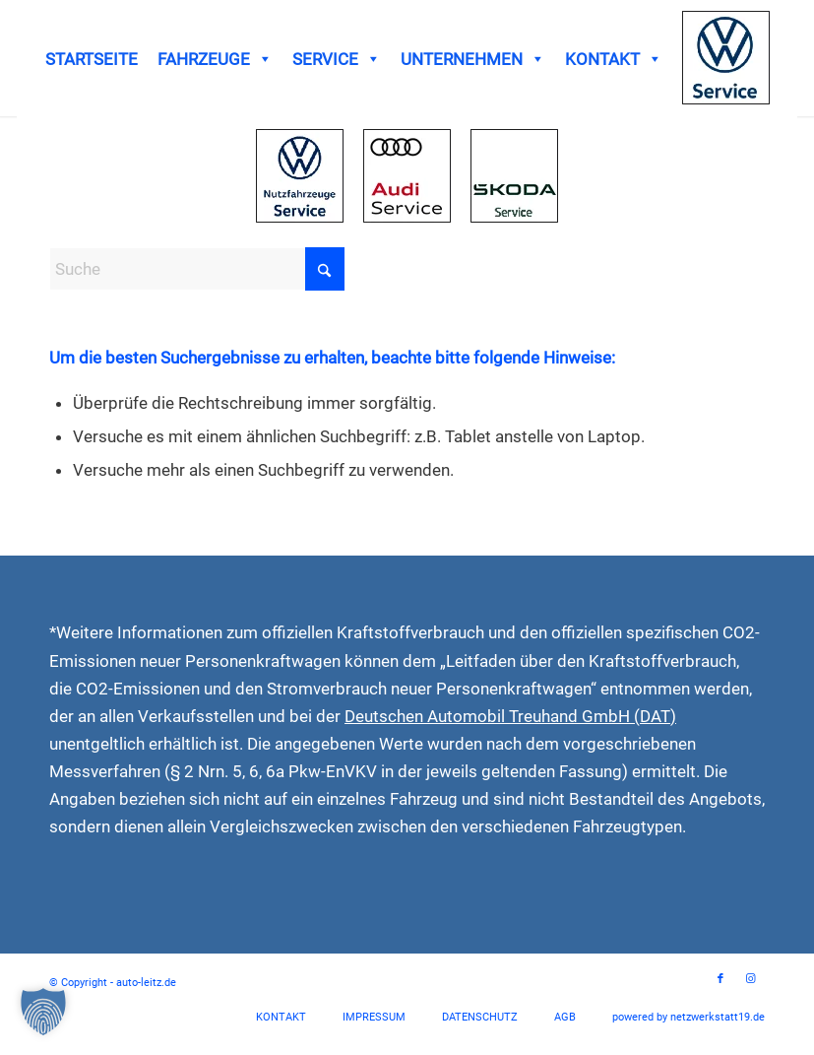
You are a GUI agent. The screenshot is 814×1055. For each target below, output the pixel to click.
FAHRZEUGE (215, 59)
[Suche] (196, 269)
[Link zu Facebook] (720, 979)
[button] (43, 1011)
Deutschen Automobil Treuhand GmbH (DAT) (510, 716)
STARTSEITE (91, 59)
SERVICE (336, 59)
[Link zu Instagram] (750, 979)
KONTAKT (613, 59)
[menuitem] (281, 1017)
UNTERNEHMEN (473, 59)
